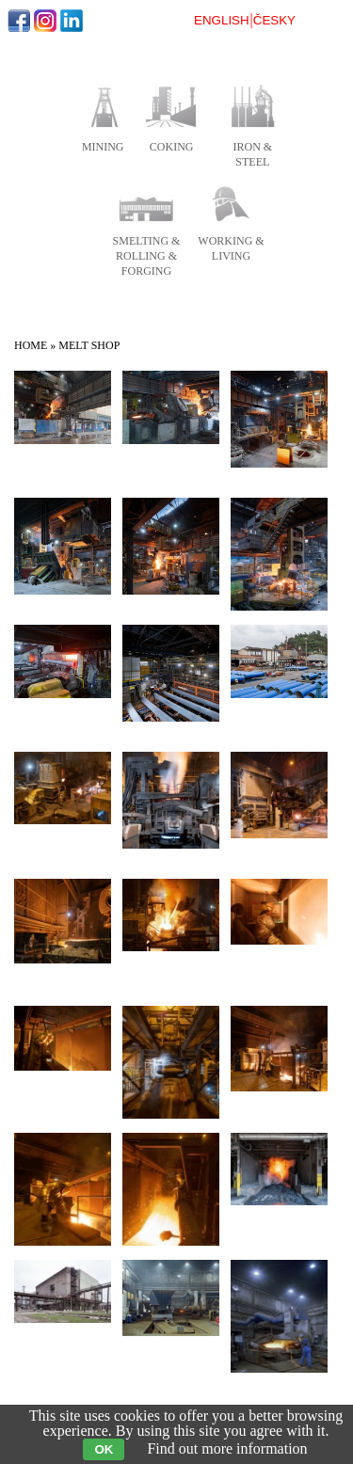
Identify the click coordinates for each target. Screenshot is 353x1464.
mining (103, 146)
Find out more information (227, 1448)
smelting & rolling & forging (147, 256)
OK (103, 1449)
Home (30, 345)
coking (172, 146)
